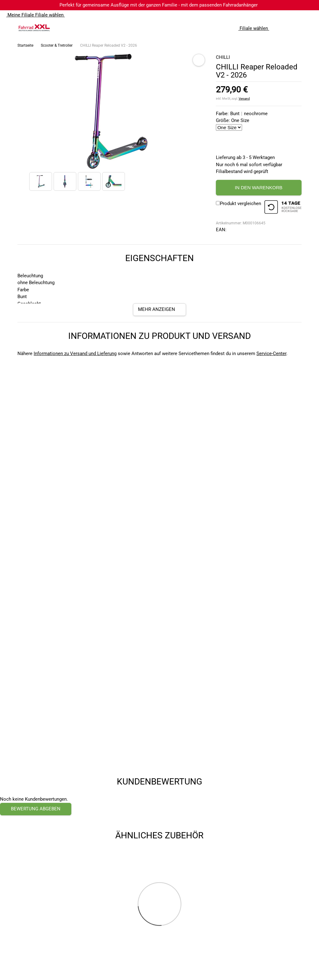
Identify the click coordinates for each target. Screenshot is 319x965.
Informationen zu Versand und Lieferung (75, 353)
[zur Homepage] (34, 27)
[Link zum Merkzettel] (295, 27)
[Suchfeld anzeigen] (283, 27)
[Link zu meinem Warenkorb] (308, 27)
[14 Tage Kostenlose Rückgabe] (283, 208)
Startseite (25, 45)
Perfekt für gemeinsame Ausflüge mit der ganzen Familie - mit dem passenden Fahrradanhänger (159, 5)
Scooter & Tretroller (57, 45)
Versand (244, 98)
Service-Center (271, 353)
